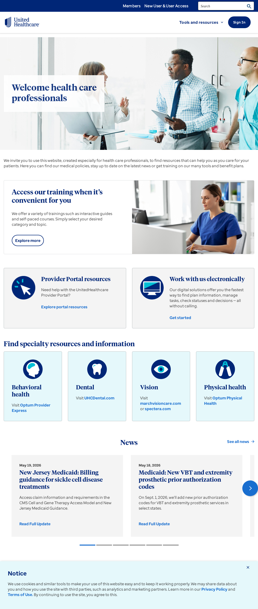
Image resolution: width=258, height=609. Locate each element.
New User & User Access (166, 6)
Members (131, 6)
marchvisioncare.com (160, 403)
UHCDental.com (99, 398)
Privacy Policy (214, 589)
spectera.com (158, 408)
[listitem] (87, 545)
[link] (28, 240)
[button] (203, 22)
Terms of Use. (20, 594)
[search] (226, 5)
